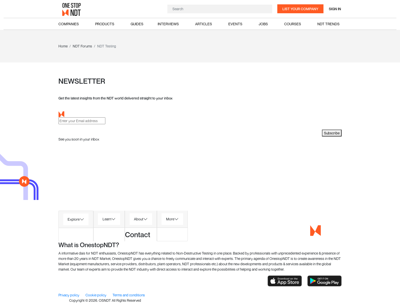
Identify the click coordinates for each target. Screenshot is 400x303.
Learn (107, 219)
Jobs (263, 24)
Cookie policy (96, 295)
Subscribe (332, 133)
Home (63, 46)
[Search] (219, 9)
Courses (292, 24)
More (170, 219)
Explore (74, 219)
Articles (203, 24)
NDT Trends (328, 24)
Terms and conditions (128, 295)
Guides (137, 24)
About (138, 219)
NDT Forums (82, 46)
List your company (300, 9)
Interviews (168, 24)
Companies (68, 24)
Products (104, 24)
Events (235, 24)
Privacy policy (69, 295)
